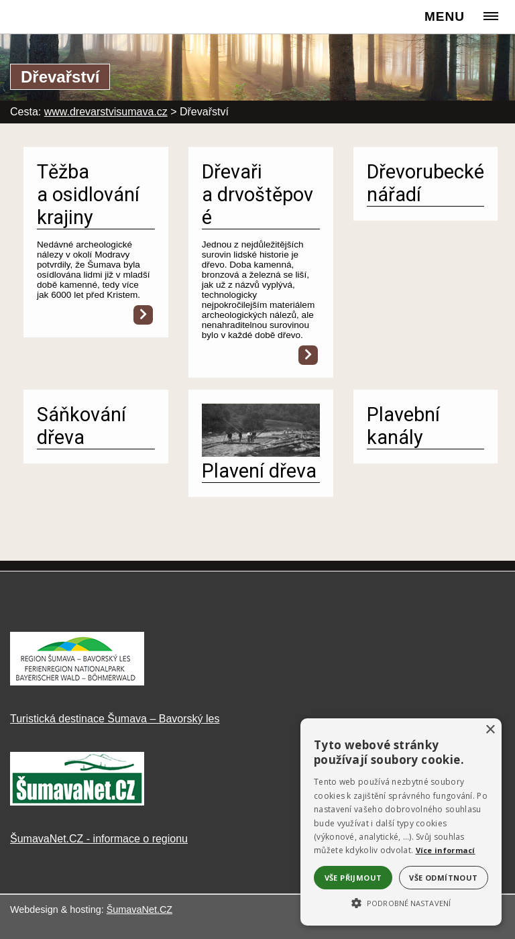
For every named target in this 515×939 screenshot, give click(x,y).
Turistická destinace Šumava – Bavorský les (114, 718)
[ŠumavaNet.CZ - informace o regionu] (77, 802)
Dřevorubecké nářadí (425, 183)
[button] (401, 902)
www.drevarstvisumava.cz (106, 111)
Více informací (445, 850)
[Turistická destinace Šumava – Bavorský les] (77, 681)
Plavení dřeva (259, 470)
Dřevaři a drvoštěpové (257, 194)
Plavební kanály (403, 426)
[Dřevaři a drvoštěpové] (308, 355)
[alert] (401, 822)
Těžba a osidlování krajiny (88, 194)
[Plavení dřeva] (261, 453)
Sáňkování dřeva (81, 426)
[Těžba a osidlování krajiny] (143, 315)
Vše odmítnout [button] (443, 878)
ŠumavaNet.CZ (139, 909)
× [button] (490, 730)
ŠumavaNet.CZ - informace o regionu (99, 838)
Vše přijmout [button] (353, 878)
